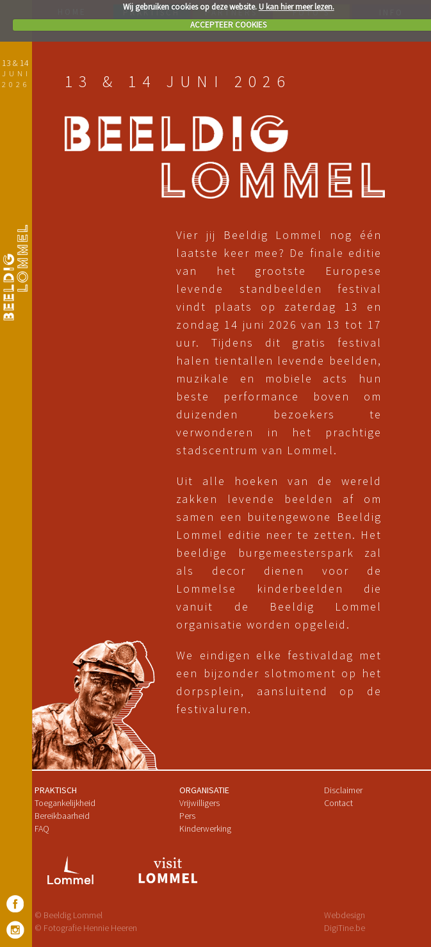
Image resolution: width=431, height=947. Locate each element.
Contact (338, 803)
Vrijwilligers (199, 803)
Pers (187, 815)
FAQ (42, 828)
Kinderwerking (205, 828)
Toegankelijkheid (65, 803)
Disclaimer (343, 790)
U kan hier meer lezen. (296, 6)
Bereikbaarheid (62, 815)
